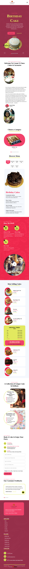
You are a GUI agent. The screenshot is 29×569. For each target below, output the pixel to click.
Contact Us (6, 530)
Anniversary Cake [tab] (21, 162)
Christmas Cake (7, 544)
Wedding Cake (7, 540)
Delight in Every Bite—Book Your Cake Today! (13, 470)
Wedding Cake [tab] (17, 162)
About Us (6, 522)
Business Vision (6, 566)
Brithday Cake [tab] (8, 162)
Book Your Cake (7, 473)
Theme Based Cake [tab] (12, 162)
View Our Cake (11, 33)
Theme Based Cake (7, 538)
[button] (10, 53)
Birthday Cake (7, 536)
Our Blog (6, 528)
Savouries (6, 524)
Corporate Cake (7, 546)
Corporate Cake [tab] (16, 166)
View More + (14, 148)
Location (6, 526)
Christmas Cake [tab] (12, 166)
